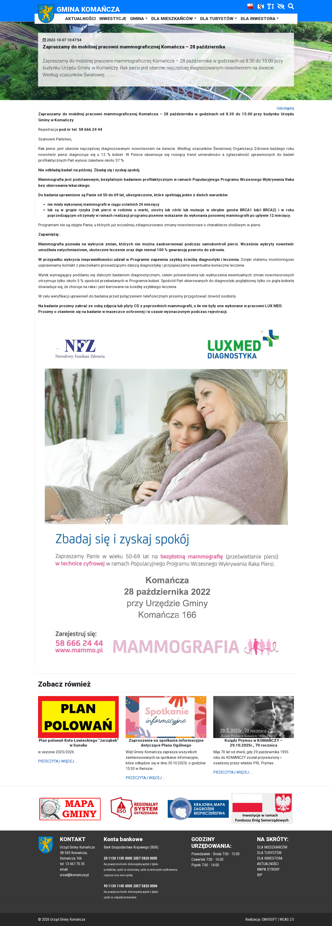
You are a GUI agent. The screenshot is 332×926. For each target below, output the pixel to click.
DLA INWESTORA (258, 18)
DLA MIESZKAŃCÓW (172, 18)
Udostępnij (285, 108)
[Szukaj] (290, 7)
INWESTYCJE (112, 18)
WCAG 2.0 (287, 919)
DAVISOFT (269, 919)
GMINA (137, 18)
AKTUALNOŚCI (80, 18)
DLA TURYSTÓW (217, 18)
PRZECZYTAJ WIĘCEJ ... (57, 761)
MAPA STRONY (268, 869)
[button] (57, 808)
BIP (259, 875)
